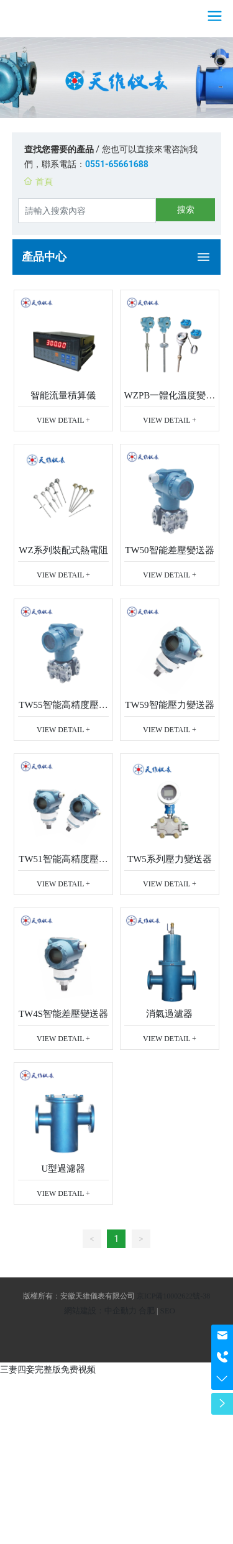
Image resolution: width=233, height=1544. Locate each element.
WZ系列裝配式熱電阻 (63, 550)
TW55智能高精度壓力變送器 (63, 709)
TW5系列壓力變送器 (169, 859)
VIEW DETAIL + (63, 420)
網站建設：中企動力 (100, 1310)
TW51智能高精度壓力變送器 (63, 863)
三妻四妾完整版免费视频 (48, 1369)
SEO (167, 1310)
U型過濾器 (64, 1169)
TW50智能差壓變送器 (169, 550)
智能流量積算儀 (63, 395)
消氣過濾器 (169, 1014)
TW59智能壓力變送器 (169, 705)
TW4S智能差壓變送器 (63, 1014)
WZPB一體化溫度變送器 (170, 400)
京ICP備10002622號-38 (174, 1296)
